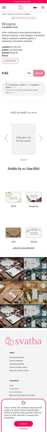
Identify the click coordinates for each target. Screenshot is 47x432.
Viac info (14, 92)
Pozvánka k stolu (18, 14)
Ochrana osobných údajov (18, 367)
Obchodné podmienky (16, 364)
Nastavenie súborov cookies (19, 370)
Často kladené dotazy (16, 357)
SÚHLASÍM (23, 424)
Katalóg (10, 14)
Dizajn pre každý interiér (23, 2)
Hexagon (27, 14)
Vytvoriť (39, 73)
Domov (4, 14)
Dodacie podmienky (16, 361)
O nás (11, 385)
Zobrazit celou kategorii (23, 248)
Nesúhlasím (23, 429)
